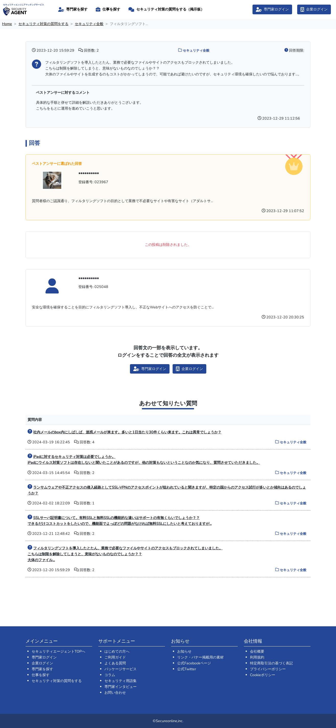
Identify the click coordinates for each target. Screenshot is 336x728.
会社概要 (257, 651)
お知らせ (184, 651)
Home (7, 23)
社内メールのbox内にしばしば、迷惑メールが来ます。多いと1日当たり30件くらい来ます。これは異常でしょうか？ (127, 432)
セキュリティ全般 (89, 23)
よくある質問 (115, 663)
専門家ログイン (44, 657)
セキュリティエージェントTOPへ (58, 651)
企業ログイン (42, 663)
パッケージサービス (120, 669)
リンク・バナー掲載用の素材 (200, 657)
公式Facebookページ (194, 663)
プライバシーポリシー (268, 669)
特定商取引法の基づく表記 (271, 663)
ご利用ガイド (115, 657)
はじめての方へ (116, 651)
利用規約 (257, 657)
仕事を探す (41, 674)
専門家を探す (42, 669)
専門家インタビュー (120, 686)
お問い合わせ (115, 692)
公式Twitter (186, 669)
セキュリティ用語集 (120, 680)
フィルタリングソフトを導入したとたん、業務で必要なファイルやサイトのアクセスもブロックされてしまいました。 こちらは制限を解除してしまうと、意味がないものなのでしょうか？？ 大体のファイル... (125, 554)
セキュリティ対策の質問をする (43, 23)
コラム (109, 674)
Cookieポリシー (262, 674)
